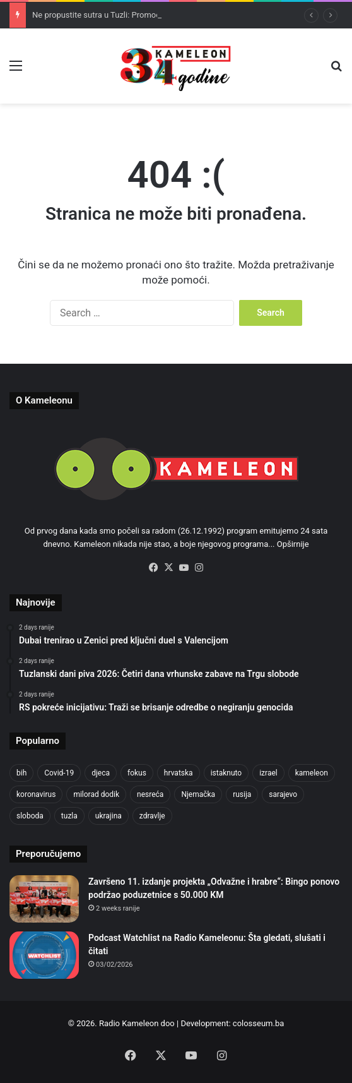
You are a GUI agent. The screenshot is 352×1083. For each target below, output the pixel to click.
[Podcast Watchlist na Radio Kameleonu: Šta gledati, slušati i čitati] (44, 955)
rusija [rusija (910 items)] (242, 794)
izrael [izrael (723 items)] (268, 773)
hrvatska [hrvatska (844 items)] (178, 773)
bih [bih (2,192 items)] (21, 773)
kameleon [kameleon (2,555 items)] (311, 773)
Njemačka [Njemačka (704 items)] (198, 794)
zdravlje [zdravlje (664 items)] (152, 815)
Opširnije (293, 544)
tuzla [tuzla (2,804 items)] (69, 815)
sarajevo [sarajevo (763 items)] (283, 794)
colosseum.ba (258, 1023)
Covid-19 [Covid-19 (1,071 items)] (59, 773)
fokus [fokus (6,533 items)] (136, 773)
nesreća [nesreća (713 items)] (150, 794)
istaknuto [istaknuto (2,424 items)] (226, 773)
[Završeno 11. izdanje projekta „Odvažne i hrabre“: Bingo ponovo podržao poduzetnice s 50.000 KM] (44, 899)
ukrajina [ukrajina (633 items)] (108, 815)
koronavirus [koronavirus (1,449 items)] (36, 794)
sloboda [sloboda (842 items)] (30, 815)
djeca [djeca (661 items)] (100, 773)
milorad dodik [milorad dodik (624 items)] (96, 794)
